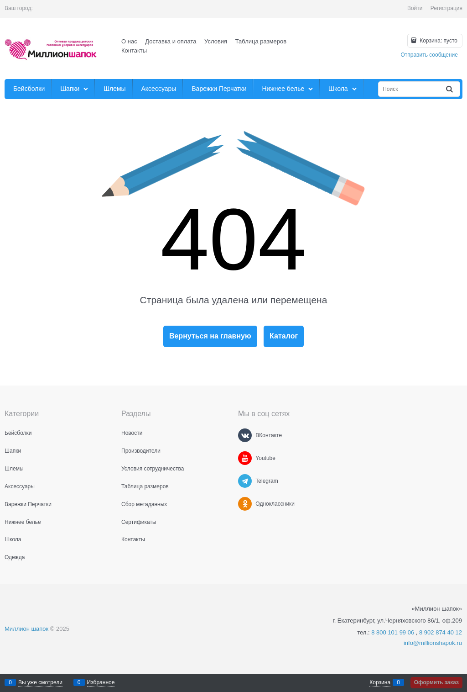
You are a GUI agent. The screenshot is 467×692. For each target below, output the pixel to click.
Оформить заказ (436, 682)
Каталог (284, 336)
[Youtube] (245, 458)
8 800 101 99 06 (392, 632)
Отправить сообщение (429, 55)
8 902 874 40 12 (440, 632)
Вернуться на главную (210, 336)
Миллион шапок (26, 628)
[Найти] (450, 89)
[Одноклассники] (245, 504)
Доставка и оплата (170, 41)
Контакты (134, 50)
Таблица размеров (260, 41)
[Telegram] (245, 481)
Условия (215, 41)
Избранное (101, 682)
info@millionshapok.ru (433, 642)
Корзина (379, 682)
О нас (129, 41)
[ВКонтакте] (245, 435)
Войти (415, 8)
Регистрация (446, 8)
